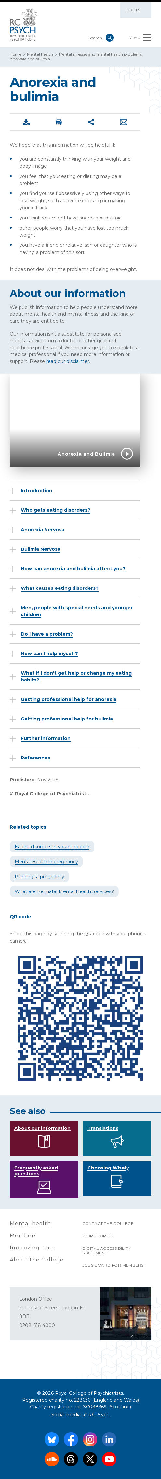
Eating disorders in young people (52, 847)
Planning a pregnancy (39, 876)
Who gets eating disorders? (55, 510)
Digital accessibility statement (106, 1250)
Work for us (97, 1236)
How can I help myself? (49, 653)
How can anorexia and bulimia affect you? (73, 569)
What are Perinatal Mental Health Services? (64, 891)
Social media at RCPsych (80, 1415)
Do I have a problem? (47, 634)
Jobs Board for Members (113, 1265)
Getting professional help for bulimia (67, 719)
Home (15, 54)
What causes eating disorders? (60, 588)
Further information (46, 738)
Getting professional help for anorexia (68, 699)
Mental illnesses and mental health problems (100, 54)
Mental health (40, 54)
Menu (140, 39)
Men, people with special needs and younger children (77, 611)
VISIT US (139, 1335)
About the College (37, 1260)
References (35, 758)
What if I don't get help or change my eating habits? (76, 676)
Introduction (36, 491)
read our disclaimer (67, 361)
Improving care (32, 1248)
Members (23, 1236)
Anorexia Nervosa (42, 530)
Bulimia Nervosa (40, 549)
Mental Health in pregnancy (46, 862)
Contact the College (108, 1223)
